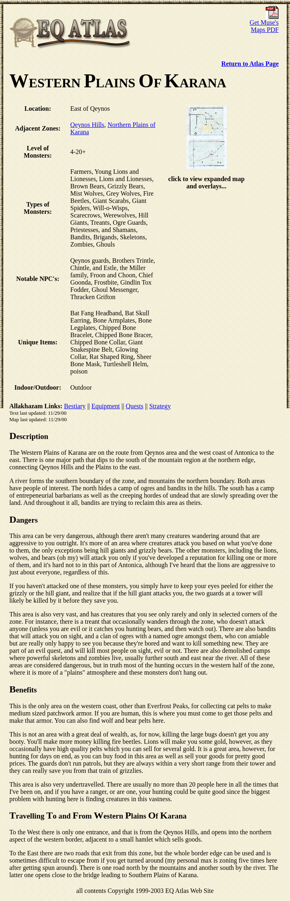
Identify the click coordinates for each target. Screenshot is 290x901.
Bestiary (74, 406)
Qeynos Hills (87, 124)
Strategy (160, 406)
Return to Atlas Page (250, 63)
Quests (134, 406)
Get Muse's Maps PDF (264, 23)
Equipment (106, 406)
